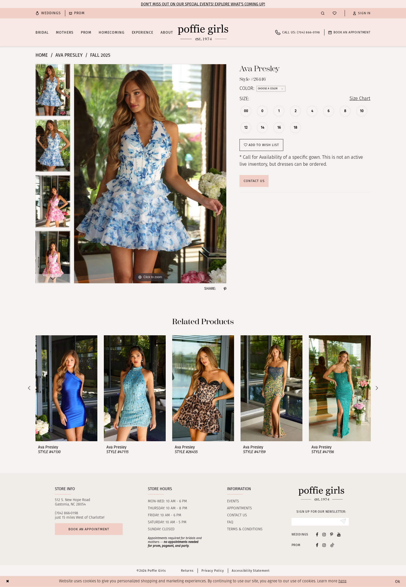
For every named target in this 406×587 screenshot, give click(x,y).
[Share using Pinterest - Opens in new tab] (225, 289)
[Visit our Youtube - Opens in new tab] (339, 534)
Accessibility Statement (251, 570)
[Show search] (323, 13)
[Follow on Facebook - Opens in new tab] (317, 544)
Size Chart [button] (359, 99)
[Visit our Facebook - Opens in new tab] (317, 534)
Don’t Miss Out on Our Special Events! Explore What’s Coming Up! (203, 4)
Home (41, 55)
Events (233, 501)
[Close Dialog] (7, 581)
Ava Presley (69, 55)
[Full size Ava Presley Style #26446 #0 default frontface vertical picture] (150, 173)
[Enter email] (320, 522)
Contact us (237, 515)
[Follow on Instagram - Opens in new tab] (324, 544)
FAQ (230, 522)
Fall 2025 (100, 55)
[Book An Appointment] (349, 32)
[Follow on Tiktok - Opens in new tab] (332, 544)
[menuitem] (48, 13)
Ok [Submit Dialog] (397, 581)
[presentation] (66, 388)
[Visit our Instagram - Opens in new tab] (324, 534)
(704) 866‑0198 (66, 513)
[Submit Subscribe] (343, 522)
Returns (187, 570)
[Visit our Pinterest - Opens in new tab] (331, 534)
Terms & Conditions (245, 529)
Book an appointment (88, 529)
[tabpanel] (52, 92)
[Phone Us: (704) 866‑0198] (297, 32)
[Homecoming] (77, 13)
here (342, 581)
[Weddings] (48, 13)
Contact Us (254, 181)
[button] (362, 13)
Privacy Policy (212, 570)
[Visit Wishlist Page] (334, 13)
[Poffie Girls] (203, 32)
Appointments (239, 508)
